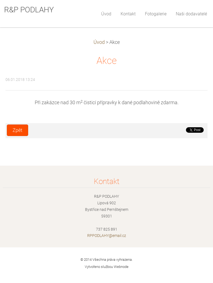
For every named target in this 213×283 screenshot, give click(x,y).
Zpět (17, 130)
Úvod (99, 42)
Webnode (121, 267)
